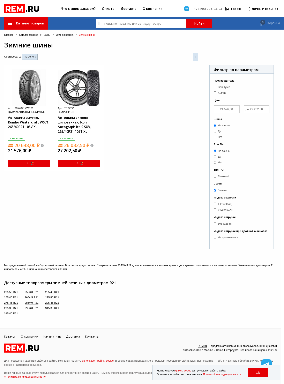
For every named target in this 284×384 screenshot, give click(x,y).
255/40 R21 (31, 292)
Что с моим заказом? (78, 8)
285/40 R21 (31, 302)
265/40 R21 (11, 297)
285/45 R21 (52, 302)
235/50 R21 (11, 292)
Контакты (92, 336)
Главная (9, 35)
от (217, 109)
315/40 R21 (11, 313)
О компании (153, 8)
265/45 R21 (31, 297)
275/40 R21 (52, 297)
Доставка (128, 8)
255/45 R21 (52, 292)
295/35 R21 (11, 308)
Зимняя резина (64, 35)
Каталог (10, 336)
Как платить (52, 336)
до (247, 109)
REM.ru (202, 345)
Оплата (108, 8)
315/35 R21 (52, 308)
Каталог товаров (28, 35)
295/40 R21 (31, 308)
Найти (199, 23)
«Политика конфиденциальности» (25, 376)
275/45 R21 (11, 302)
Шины (47, 35)
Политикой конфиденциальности (222, 374)
